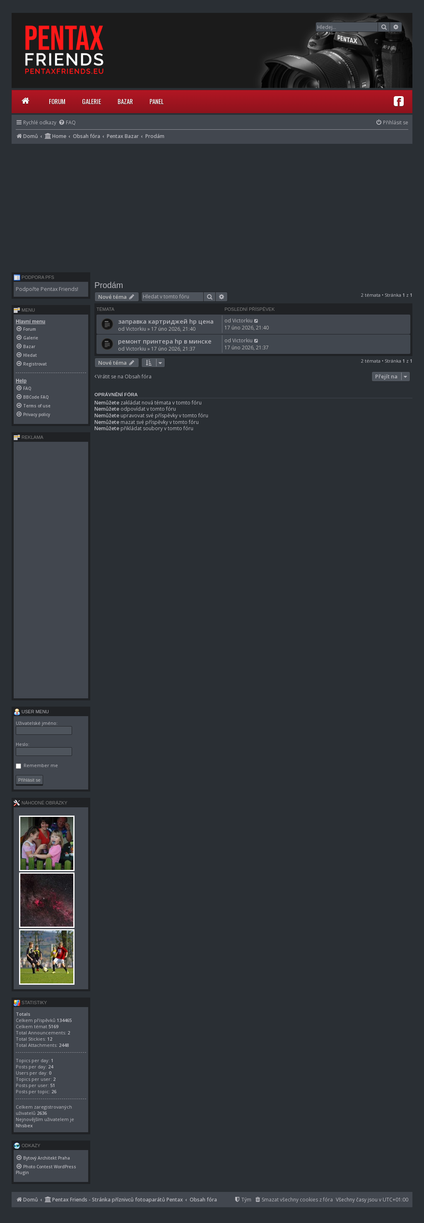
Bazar (125, 101)
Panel (156, 101)
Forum (57, 101)
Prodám (108, 285)
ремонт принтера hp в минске (165, 341)
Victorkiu (136, 328)
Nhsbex (24, 1125)
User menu (31, 711)
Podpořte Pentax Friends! (47, 289)
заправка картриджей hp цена (166, 321)
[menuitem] (67, 122)
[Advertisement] (212, 206)
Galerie (91, 101)
